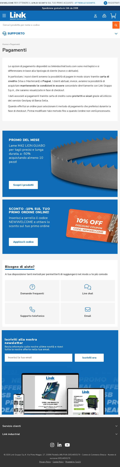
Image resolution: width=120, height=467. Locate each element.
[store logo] (18, 16)
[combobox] (60, 25)
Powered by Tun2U (73, 462)
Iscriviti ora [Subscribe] (89, 357)
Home (5, 44)
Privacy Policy (45, 462)
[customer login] (95, 16)
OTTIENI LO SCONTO (97, 3)
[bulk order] (104, 16)
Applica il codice (23, 242)
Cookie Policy (58, 462)
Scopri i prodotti (23, 185)
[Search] (116, 25)
